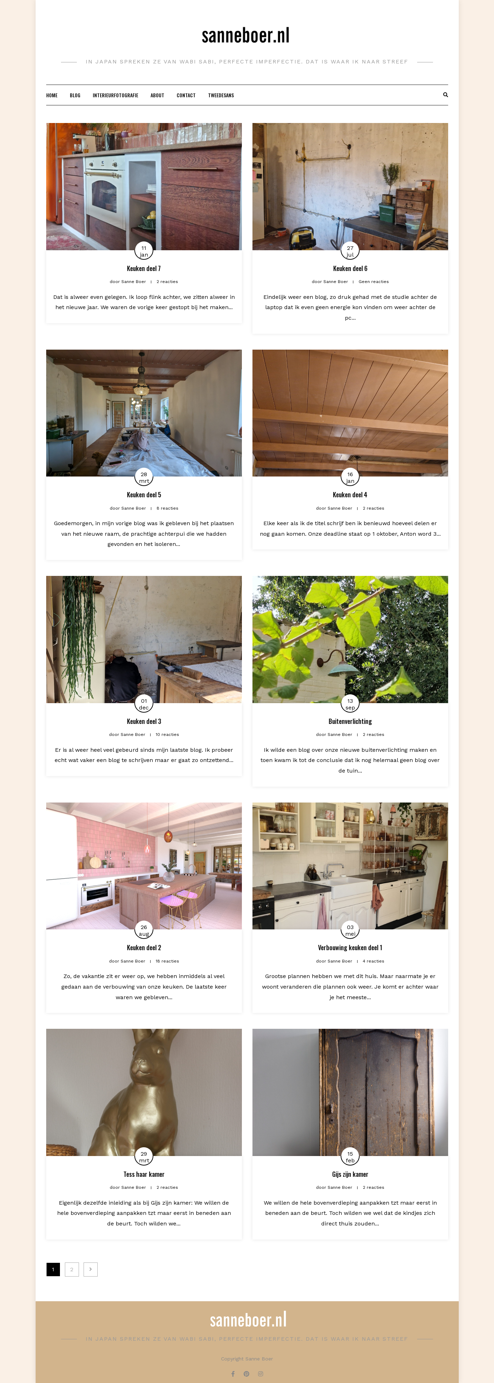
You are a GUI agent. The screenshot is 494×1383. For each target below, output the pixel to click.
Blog (75, 95)
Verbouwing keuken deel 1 (350, 947)
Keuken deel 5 (144, 494)
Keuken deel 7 (144, 268)
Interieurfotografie (115, 95)
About (157, 95)
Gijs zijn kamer (350, 1174)
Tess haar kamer (144, 1174)
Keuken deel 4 (350, 494)
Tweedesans (221, 95)
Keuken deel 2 (144, 947)
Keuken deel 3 (144, 721)
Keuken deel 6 (350, 268)
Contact (186, 95)
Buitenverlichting (350, 721)
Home (51, 95)
